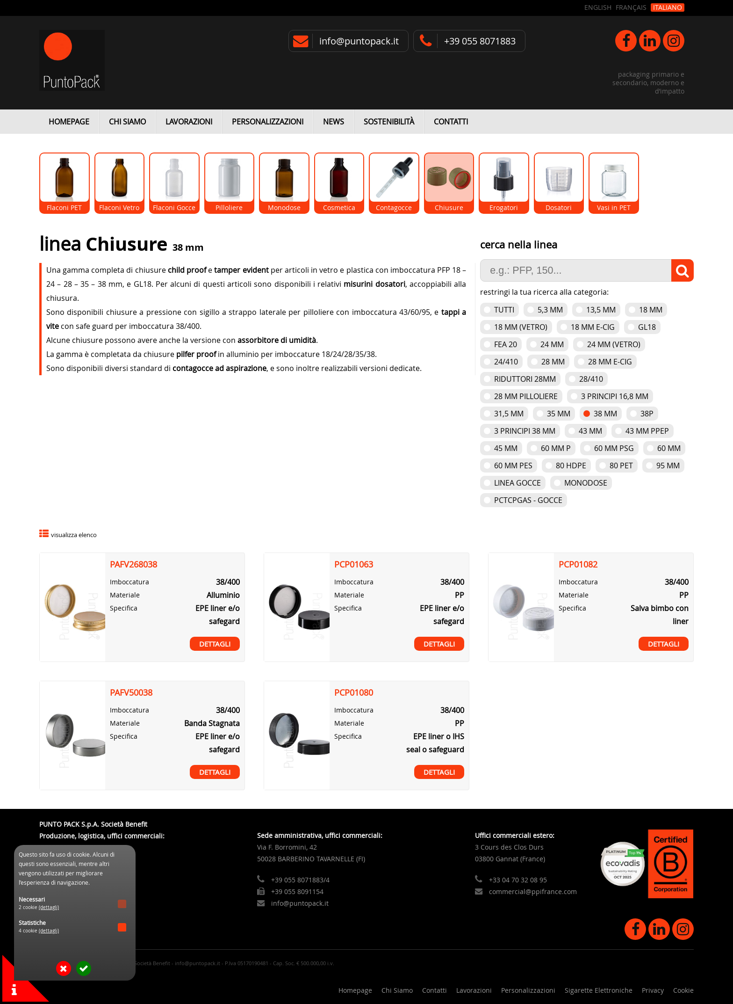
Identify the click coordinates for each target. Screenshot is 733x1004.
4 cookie (39, 931)
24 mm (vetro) (613, 344)
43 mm (590, 431)
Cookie (683, 990)
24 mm (552, 344)
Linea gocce (517, 483)
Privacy (653, 990)
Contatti (451, 121)
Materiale (125, 594)
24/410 (506, 361)
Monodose (585, 483)
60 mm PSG (614, 448)
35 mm (558, 413)
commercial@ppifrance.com (533, 891)
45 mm (505, 448)
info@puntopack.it (359, 41)
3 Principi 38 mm (524, 431)
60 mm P (556, 448)
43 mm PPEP (647, 431)
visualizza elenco (74, 535)
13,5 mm (601, 310)
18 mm (650, 310)
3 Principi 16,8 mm (614, 396)
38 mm (605, 413)
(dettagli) (49, 907)
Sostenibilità (389, 121)
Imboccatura (129, 581)
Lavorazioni (188, 121)
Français (631, 7)
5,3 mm (550, 310)
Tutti (504, 310)
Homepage (69, 121)
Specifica (123, 608)
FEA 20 (505, 344)
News (333, 121)
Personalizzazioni (267, 121)
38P (647, 413)
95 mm (668, 465)
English (597, 7)
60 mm (669, 448)
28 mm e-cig (610, 361)
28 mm (553, 361)
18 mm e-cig (593, 327)
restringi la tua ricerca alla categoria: (544, 292)
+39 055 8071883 (480, 41)
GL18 (647, 327)
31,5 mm (509, 413)
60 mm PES (513, 465)
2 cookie (39, 907)
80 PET (621, 465)
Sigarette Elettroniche (598, 990)
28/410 (591, 379)
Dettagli (214, 643)
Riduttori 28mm (525, 379)
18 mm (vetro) (520, 327)
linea (62, 244)
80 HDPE (571, 465)
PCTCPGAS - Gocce (528, 500)
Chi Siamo (127, 121)
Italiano (667, 7)
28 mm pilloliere (526, 396)
